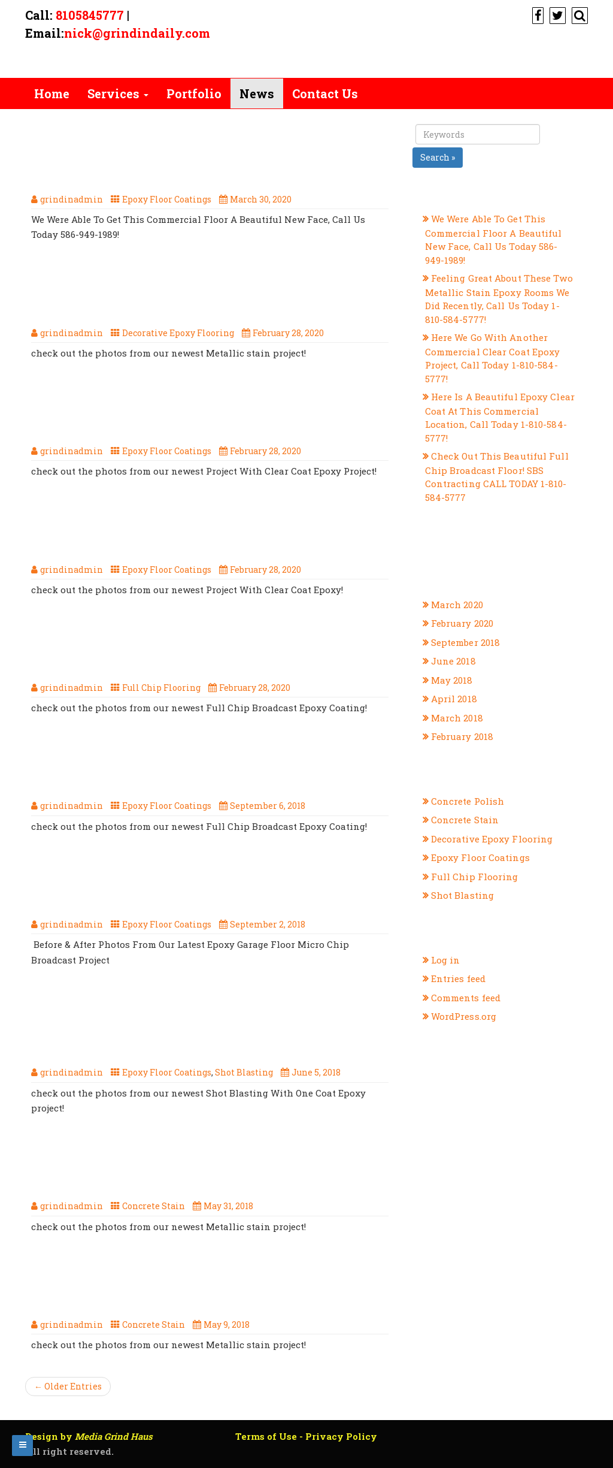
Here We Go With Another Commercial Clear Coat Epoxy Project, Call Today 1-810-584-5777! (203, 411)
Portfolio (193, 93)
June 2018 (453, 661)
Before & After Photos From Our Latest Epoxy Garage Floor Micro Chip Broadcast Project (207, 884)
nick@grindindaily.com (137, 33)
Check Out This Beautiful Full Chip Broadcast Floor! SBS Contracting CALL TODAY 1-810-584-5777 (196, 648)
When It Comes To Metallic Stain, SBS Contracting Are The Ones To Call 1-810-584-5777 (207, 1284)
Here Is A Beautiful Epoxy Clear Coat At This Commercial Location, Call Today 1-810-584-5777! (198, 530)
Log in (445, 960)
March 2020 (457, 605)
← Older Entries (68, 1386)
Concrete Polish (468, 801)
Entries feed (458, 978)
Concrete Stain (153, 1206)
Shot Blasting (244, 1072)
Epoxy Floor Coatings (166, 199)
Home (51, 93)
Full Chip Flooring (161, 687)
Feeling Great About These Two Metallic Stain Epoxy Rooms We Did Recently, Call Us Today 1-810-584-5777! (208, 293)
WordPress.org (463, 1016)
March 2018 (457, 718)
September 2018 (465, 642)
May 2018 (452, 680)
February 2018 (462, 736)
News (256, 93)
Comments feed (465, 998)
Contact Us (325, 93)
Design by (89, 1436)
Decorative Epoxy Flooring (178, 333)
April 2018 (454, 699)
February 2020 (462, 623)
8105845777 (90, 15)
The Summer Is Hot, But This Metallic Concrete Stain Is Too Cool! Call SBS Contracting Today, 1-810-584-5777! (184, 1166)
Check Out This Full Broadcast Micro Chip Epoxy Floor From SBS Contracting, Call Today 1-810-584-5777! (207, 766)
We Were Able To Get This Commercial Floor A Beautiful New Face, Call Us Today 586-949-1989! (206, 159)
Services (117, 93)
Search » (437, 157)
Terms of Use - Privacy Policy (306, 1436)
